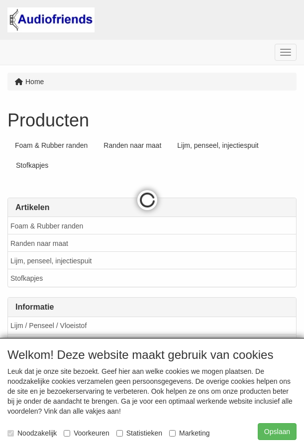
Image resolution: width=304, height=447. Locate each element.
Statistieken (139, 433)
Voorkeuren (86, 433)
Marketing (189, 433)
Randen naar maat (39, 243)
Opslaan (277, 432)
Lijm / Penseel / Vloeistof (48, 326)
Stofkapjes (26, 278)
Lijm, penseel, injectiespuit (51, 261)
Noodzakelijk (32, 433)
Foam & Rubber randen (46, 226)
